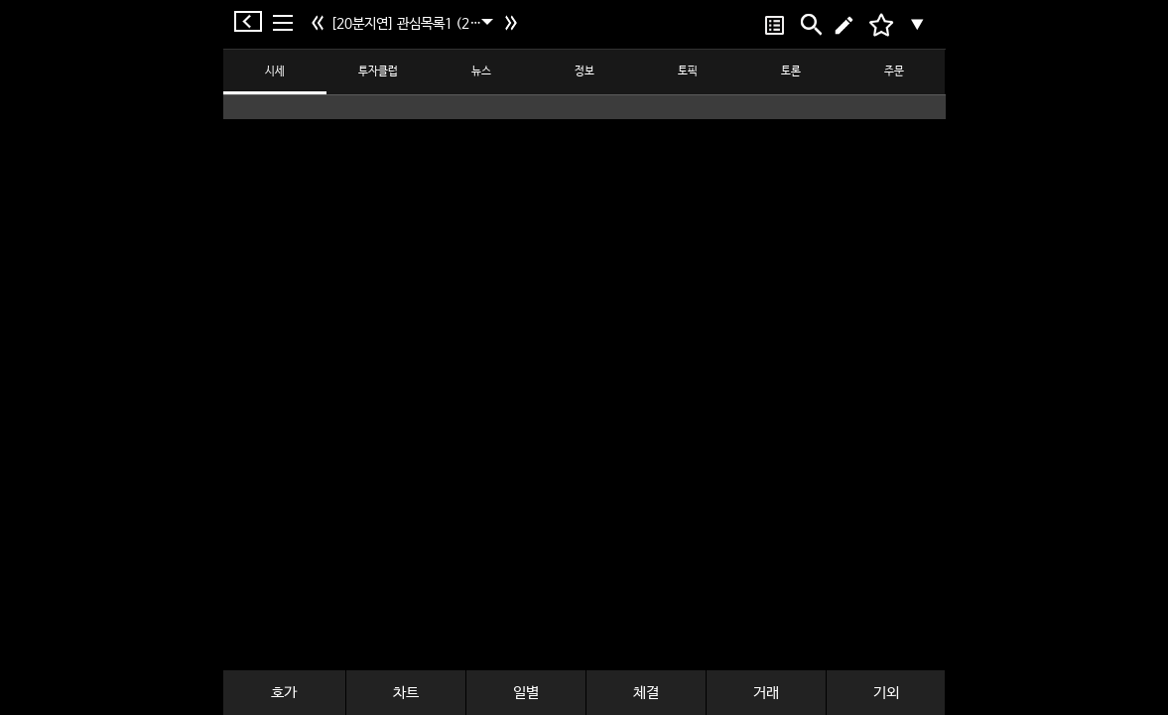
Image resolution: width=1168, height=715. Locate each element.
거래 (766, 692)
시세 (275, 71)
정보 (584, 71)
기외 (886, 692)
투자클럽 (378, 71)
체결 (646, 692)
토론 (791, 71)
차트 (406, 692)
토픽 (688, 71)
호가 (284, 692)
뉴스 (481, 71)
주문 (894, 71)
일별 (526, 692)
